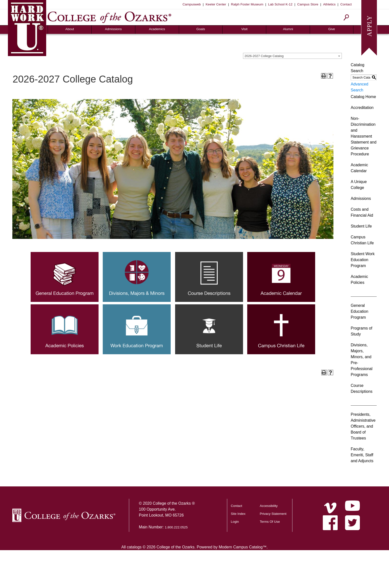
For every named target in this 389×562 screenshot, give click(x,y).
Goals (200, 29)
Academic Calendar (359, 168)
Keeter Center (215, 4)
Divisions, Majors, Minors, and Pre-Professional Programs (361, 360)
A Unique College (359, 185)
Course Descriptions (361, 388)
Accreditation (362, 107)
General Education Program (359, 311)
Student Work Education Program (363, 260)
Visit (244, 29)
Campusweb (192, 4)
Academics (157, 29)
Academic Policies (359, 279)
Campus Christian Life (362, 240)
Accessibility (269, 506)
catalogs (134, 547)
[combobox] (292, 56)
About (69, 29)
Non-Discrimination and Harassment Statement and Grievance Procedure (363, 136)
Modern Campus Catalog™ (242, 547)
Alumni (288, 29)
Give (331, 29)
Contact (346, 4)
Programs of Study (361, 331)
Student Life (361, 226)
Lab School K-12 (280, 4)
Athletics (329, 4)
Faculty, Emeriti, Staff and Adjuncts (362, 455)
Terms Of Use (270, 521)
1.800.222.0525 (176, 527)
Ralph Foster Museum (247, 4)
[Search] (346, 17)
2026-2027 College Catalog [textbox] (264, 56)
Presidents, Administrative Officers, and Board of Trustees (363, 426)
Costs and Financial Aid (362, 212)
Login (235, 521)
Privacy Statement (273, 514)
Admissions (113, 29)
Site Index (238, 514)
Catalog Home (363, 97)
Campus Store (307, 4)
